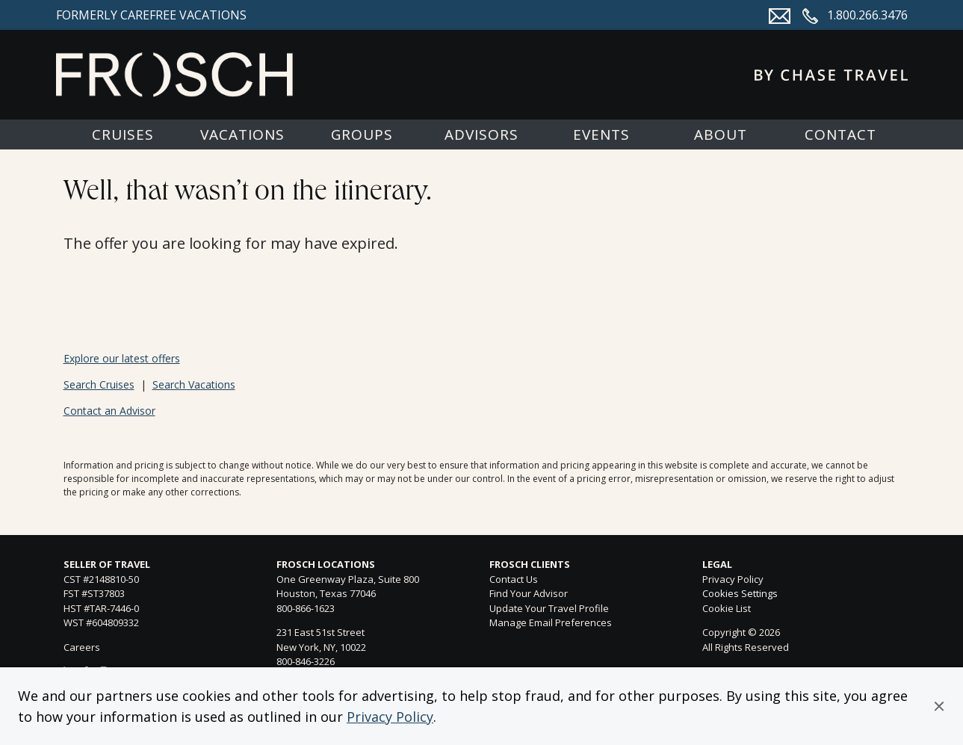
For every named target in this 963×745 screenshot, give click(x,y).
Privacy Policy (390, 717)
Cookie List (726, 608)
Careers (82, 647)
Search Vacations (193, 384)
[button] (939, 706)
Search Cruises (99, 384)
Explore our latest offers (122, 358)
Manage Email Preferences (550, 622)
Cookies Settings (740, 594)
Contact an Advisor (109, 411)
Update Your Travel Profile (549, 608)
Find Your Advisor (528, 593)
